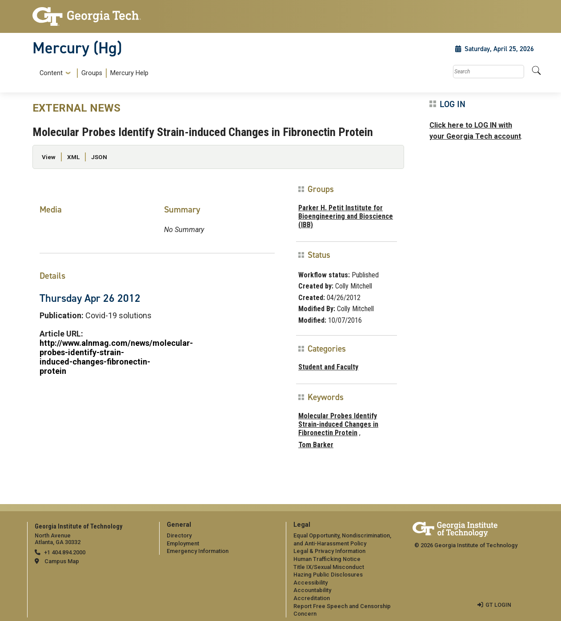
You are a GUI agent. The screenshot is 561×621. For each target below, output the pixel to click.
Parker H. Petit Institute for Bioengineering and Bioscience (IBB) (345, 216)
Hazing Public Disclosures (328, 574)
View (49, 156)
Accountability (312, 590)
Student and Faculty (328, 367)
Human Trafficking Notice (327, 559)
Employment (183, 543)
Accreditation (311, 598)
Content (51, 73)
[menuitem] (92, 73)
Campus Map (61, 561)
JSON (99, 156)
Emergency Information (197, 551)
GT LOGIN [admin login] (498, 604)
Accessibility (310, 582)
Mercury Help (129, 73)
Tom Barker (315, 445)
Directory (179, 535)
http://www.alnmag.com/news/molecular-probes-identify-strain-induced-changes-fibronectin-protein (116, 357)
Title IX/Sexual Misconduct (328, 567)
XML (73, 156)
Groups (91, 73)
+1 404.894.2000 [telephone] (64, 552)
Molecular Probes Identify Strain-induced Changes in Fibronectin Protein (338, 424)
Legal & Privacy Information (329, 551)
